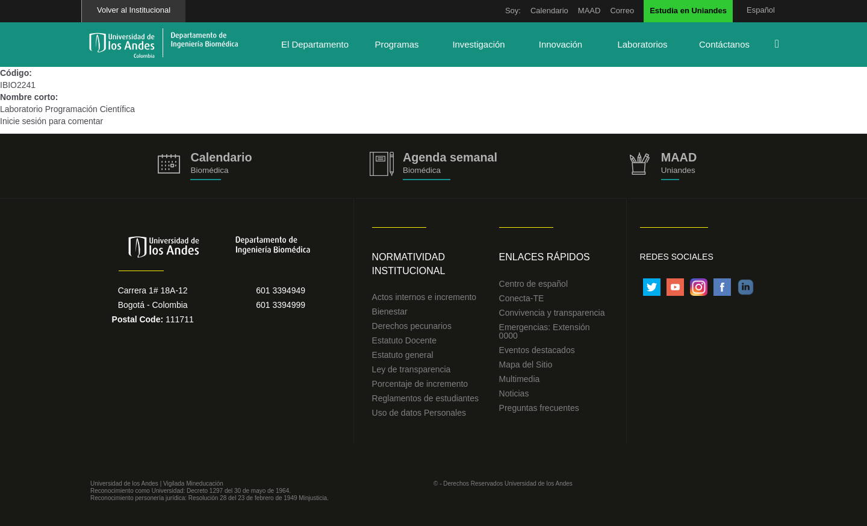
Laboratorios (642, 44)
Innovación (560, 44)
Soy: (513, 10)
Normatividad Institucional (409, 264)
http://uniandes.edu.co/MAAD (662, 166)
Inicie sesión (23, 121)
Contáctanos (724, 44)
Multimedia (519, 379)
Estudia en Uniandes (688, 10)
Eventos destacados (537, 350)
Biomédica (422, 170)
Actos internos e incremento (424, 297)
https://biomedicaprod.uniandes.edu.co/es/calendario (204, 166)
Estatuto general (403, 355)
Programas (396, 44)
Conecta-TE (521, 298)
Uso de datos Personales (419, 413)
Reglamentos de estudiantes (425, 398)
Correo (622, 10)
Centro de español (533, 284)
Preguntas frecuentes (539, 408)
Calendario (549, 10)
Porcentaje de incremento (420, 384)
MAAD (589, 10)
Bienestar (390, 311)
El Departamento (315, 44)
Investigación (478, 44)
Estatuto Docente (404, 340)
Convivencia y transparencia (552, 312)
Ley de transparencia (411, 369)
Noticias (514, 393)
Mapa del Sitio (526, 364)
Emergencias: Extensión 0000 (544, 331)
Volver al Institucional (133, 9)
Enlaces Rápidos (544, 257)
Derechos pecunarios (412, 326)
